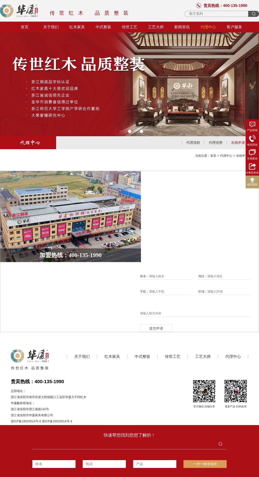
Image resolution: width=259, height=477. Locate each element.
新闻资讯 (182, 27)
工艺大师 (156, 27)
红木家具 (77, 27)
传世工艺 (129, 27)
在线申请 (238, 142)
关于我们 (51, 27)
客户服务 (234, 27)
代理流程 (193, 142)
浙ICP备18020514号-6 (26, 421)
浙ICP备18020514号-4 (57, 421)
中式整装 (103, 27)
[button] (117, 131)
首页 (24, 27)
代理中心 (208, 27)
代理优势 (216, 142)
